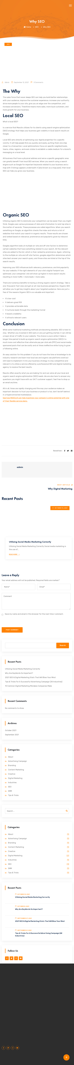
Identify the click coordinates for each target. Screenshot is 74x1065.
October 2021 (10, 730)
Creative (11, 774)
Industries (12, 782)
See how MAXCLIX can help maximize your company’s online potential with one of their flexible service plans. (36, 399)
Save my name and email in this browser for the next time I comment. (34, 614)
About (10, 757)
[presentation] (18, 622)
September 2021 (12, 735)
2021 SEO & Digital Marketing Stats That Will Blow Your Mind (30, 677)
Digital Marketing (15, 778)
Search (63, 645)
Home (27, 27)
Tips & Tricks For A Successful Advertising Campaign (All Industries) (33, 682)
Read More (14, 554)
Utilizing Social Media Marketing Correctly (30, 541)
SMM (10, 791)
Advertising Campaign (17, 761)
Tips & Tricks (13, 795)
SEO (37, 27)
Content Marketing (16, 770)
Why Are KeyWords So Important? (19, 673)
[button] (70, 6)
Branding (12, 765)
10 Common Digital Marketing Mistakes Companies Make (28, 686)
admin (5, 82)
